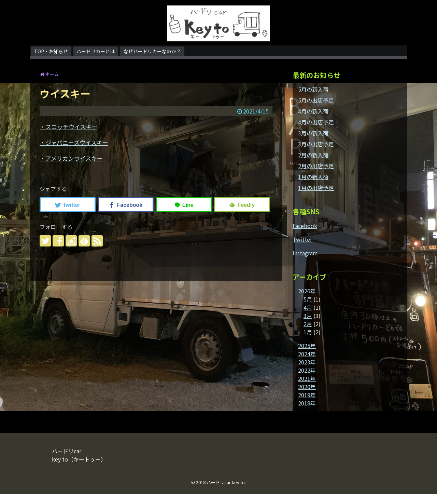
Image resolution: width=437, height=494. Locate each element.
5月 (308, 299)
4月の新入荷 (313, 111)
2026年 (307, 291)
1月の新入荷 (313, 177)
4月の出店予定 (316, 122)
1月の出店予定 (316, 188)
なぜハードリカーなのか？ (152, 51)
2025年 (307, 346)
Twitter (302, 239)
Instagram (305, 253)
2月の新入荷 (313, 155)
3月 (308, 315)
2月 (308, 324)
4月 (308, 307)
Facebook (305, 226)
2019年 (307, 395)
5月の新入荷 (313, 89)
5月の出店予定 (316, 100)
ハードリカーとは (95, 51)
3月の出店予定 (316, 144)
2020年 (307, 387)
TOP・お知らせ (51, 51)
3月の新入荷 (313, 133)
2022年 (307, 370)
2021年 (307, 378)
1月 (308, 332)
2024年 (307, 354)
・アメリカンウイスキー (71, 158)
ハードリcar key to (226, 482)
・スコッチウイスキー (68, 126)
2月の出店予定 (316, 166)
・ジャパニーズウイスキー (74, 142)
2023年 (307, 362)
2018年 (307, 403)
